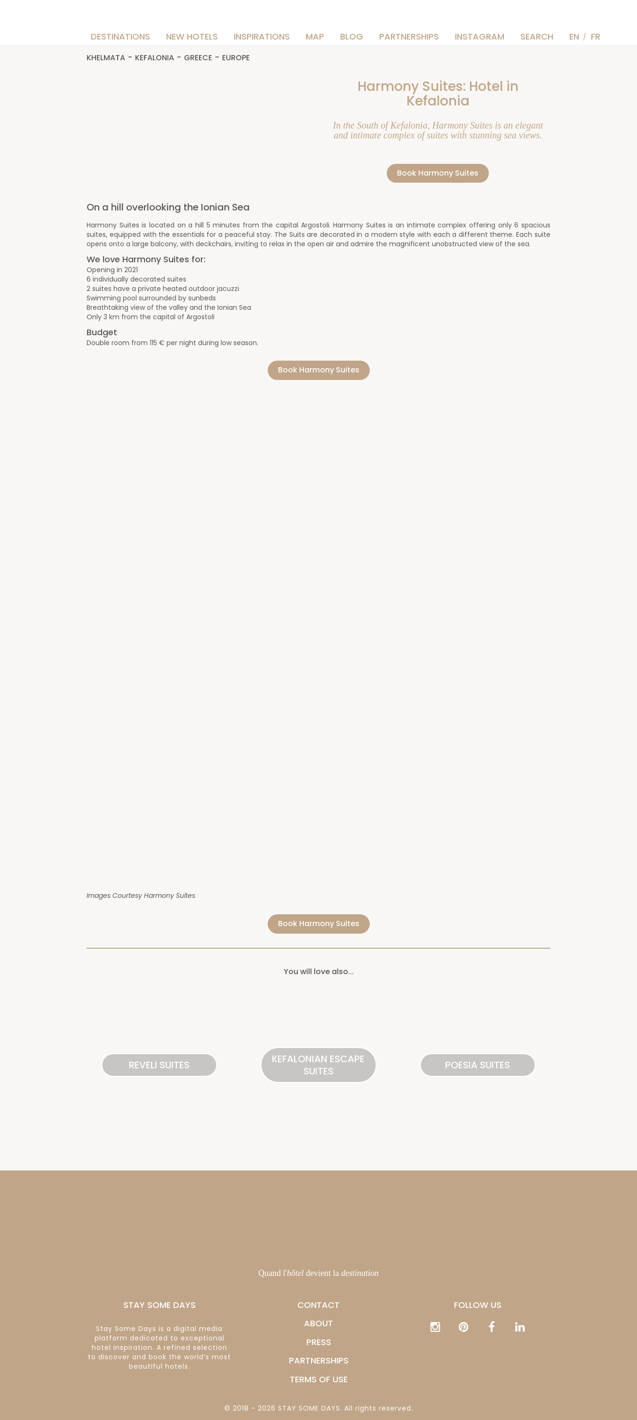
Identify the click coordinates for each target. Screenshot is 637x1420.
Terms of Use (319, 1379)
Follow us (478, 1304)
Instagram (479, 36)
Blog (351, 36)
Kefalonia (154, 58)
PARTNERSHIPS (409, 36)
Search (536, 36)
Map (315, 36)
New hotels (192, 36)
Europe (236, 58)
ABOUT (318, 1323)
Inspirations (262, 36)
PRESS (318, 1342)
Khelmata (106, 58)
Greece (198, 58)
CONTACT (318, 1304)
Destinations (120, 36)
